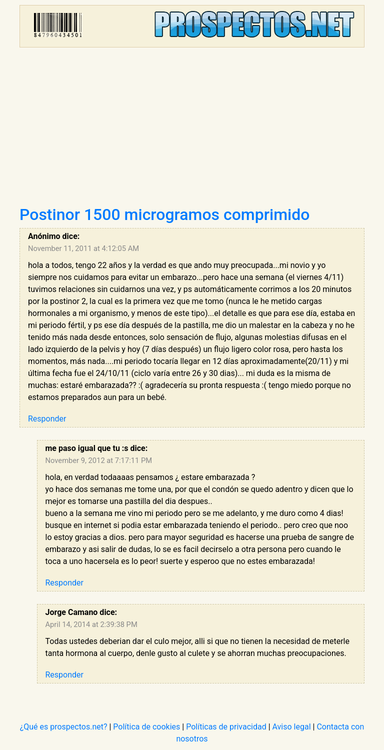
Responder (47, 419)
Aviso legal (291, 727)
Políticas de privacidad (226, 727)
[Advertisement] (192, 130)
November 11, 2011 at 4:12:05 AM (83, 248)
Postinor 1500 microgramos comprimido (165, 214)
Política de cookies (146, 727)
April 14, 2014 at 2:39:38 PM (92, 624)
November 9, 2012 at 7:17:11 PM (99, 460)
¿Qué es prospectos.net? (64, 727)
